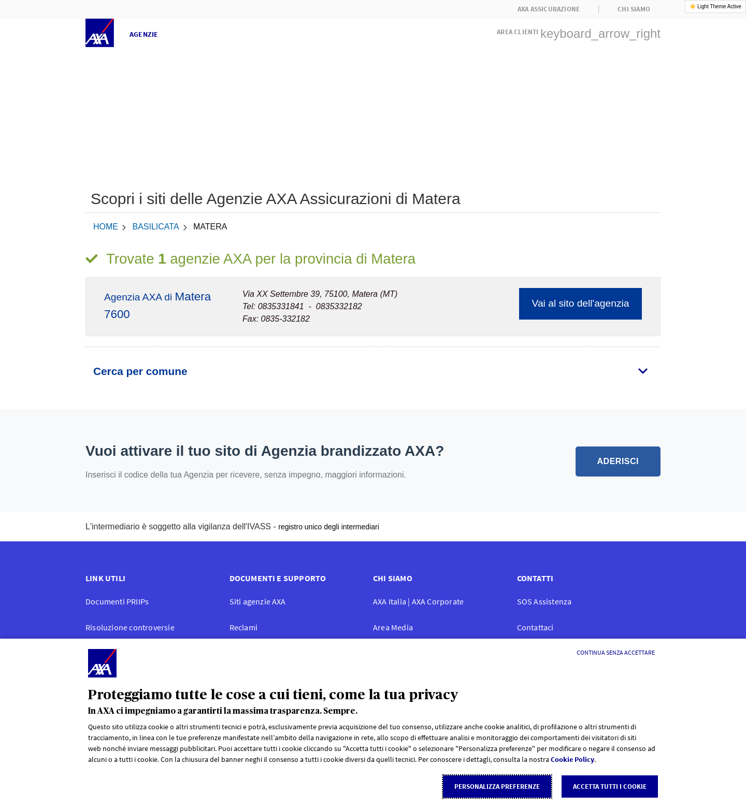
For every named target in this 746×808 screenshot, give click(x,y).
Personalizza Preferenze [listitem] (497, 786)
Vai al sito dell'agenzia (580, 303)
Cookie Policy (572, 759)
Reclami (243, 627)
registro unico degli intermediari (328, 527)
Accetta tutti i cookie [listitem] (610, 786)
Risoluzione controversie (130, 627)
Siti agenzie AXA (257, 601)
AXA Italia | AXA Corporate (418, 601)
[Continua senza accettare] (615, 652)
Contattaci (535, 627)
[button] (579, 30)
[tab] (373, 371)
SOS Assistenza (544, 601)
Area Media (393, 627)
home (105, 226)
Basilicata (155, 226)
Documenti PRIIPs (117, 601)
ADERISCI (618, 461)
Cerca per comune (140, 371)
